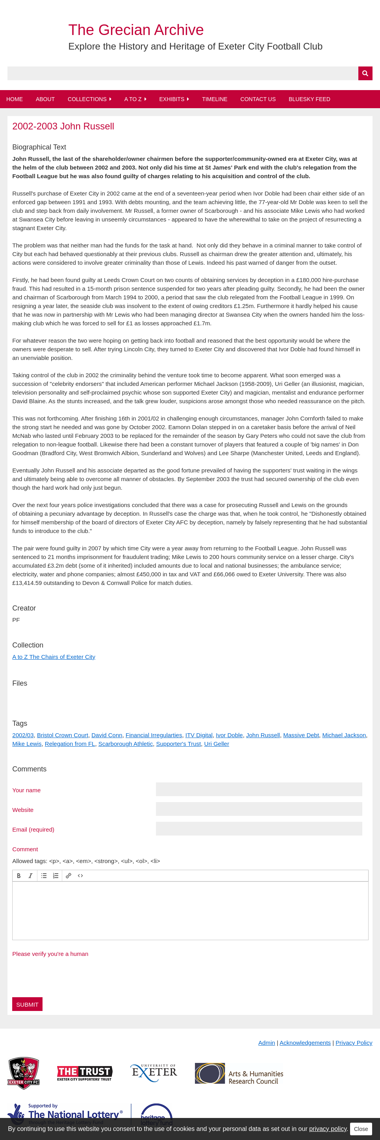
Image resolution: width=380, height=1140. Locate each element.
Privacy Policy (354, 1042)
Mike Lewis (26, 743)
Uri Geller (216, 743)
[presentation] (19, 875)
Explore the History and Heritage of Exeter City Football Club (196, 46)
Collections (87, 99)
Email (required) (33, 829)
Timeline (215, 99)
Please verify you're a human (50, 953)
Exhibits (171, 99)
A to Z (133, 99)
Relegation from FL (70, 743)
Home (14, 99)
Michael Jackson (344, 735)
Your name (26, 790)
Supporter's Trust (178, 743)
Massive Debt (301, 735)
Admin (266, 1042)
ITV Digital (199, 735)
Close (361, 1129)
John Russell (263, 735)
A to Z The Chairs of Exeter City (53, 656)
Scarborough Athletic (125, 743)
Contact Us (258, 99)
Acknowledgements (305, 1042)
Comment (25, 849)
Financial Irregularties (154, 735)
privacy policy (328, 1128)
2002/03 (22, 735)
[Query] (189, 73)
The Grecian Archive (136, 30)
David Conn (106, 735)
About (45, 99)
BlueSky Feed (309, 99)
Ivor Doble (229, 735)
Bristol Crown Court (62, 735)
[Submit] (365, 73)
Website (22, 809)
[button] (18, 875)
